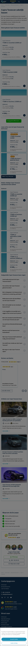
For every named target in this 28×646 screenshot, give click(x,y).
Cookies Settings (14, 643)
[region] (14, 637)
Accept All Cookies (14, 639)
